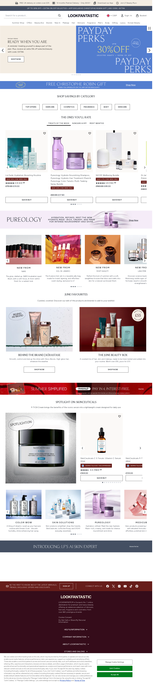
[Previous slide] (2, 50)
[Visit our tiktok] (131, 586)
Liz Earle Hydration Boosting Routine (23, 175)
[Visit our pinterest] (137, 586)
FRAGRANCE (89, 107)
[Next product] (140, 448)
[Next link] (145, 261)
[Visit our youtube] (125, 586)
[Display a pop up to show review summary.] (24, 183)
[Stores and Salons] (76, 651)
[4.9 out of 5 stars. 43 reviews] (13, 183)
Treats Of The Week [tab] (58, 123)
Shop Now (16, 59)
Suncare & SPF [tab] (79, 123)
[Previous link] (7, 261)
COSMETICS (69, 107)
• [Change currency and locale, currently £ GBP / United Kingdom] (112, 15)
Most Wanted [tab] (97, 123)
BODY (106, 107)
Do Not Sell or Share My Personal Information (72, 621)
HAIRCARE (50, 107)
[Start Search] (59, 15)
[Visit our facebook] (108, 586)
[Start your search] (33, 15)
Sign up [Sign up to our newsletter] (66, 586)
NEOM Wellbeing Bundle (107, 175)
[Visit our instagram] (119, 586)
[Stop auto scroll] (149, 28)
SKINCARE (122, 107)
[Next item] (145, 167)
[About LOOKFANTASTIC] (76, 644)
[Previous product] (82, 448)
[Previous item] (7, 167)
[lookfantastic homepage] (83, 15)
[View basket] (141, 15)
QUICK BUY (26, 200)
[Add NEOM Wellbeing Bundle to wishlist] (135, 133)
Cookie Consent (65, 617)
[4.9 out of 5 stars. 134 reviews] (105, 183)
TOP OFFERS (30, 107)
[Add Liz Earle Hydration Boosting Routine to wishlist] (44, 133)
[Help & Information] (76, 629)
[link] (126, 15)
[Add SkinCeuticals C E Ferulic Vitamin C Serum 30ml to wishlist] (119, 416)
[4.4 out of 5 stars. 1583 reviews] (89, 470)
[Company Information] (76, 637)
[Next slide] (149, 50)
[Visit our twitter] (113, 586)
